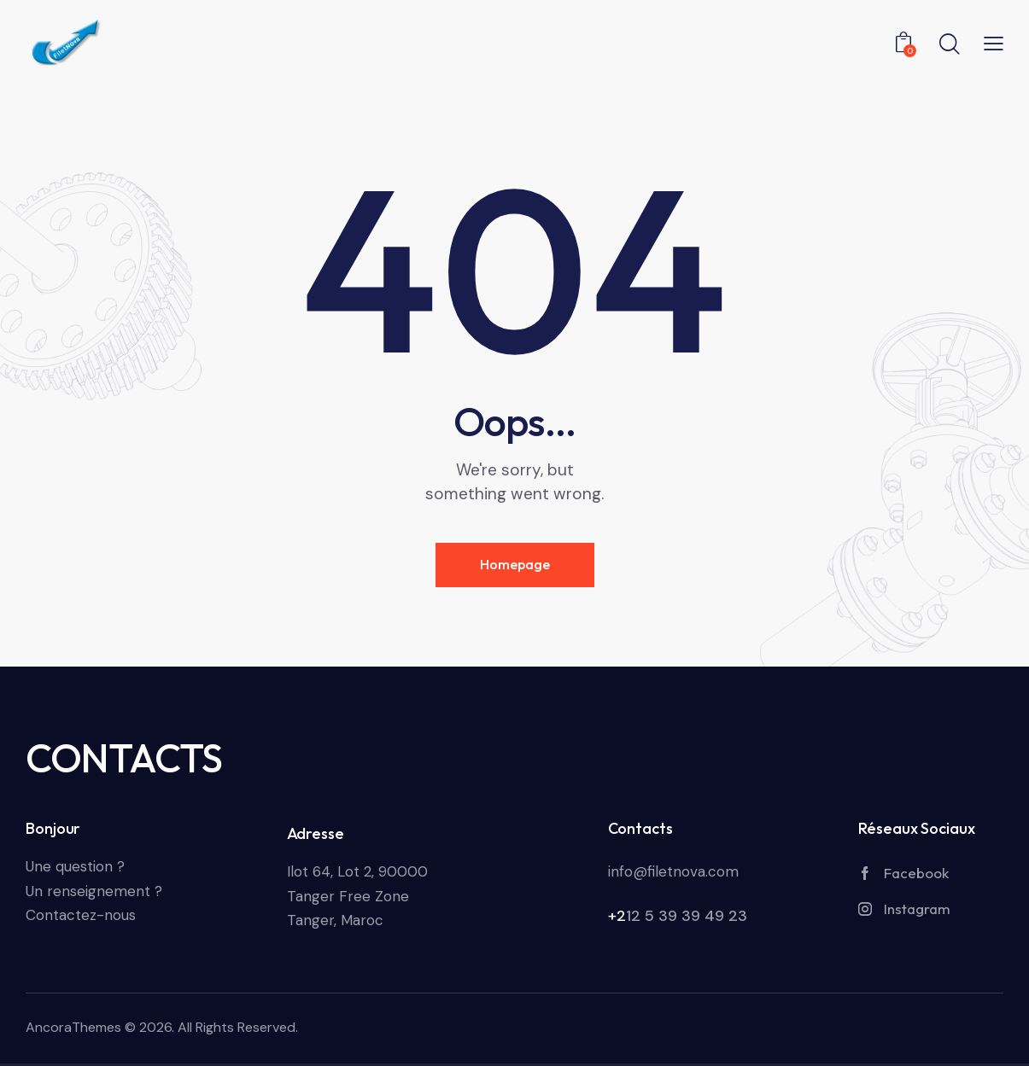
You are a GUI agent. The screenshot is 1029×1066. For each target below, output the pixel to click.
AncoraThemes (73, 1027)
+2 (617, 916)
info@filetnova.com (673, 871)
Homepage (515, 564)
